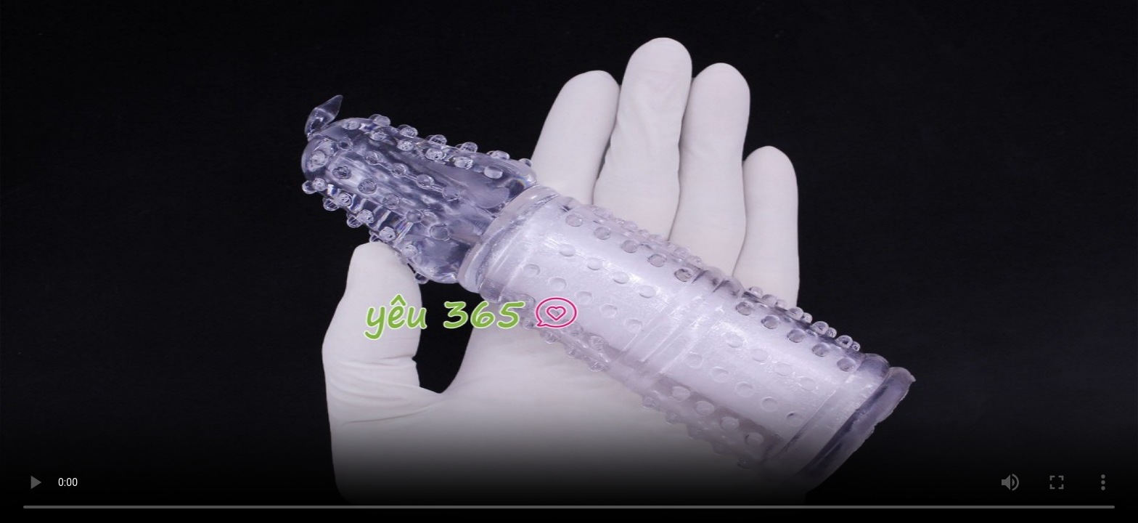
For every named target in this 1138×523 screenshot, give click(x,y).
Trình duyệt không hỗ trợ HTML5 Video (569, 261)
